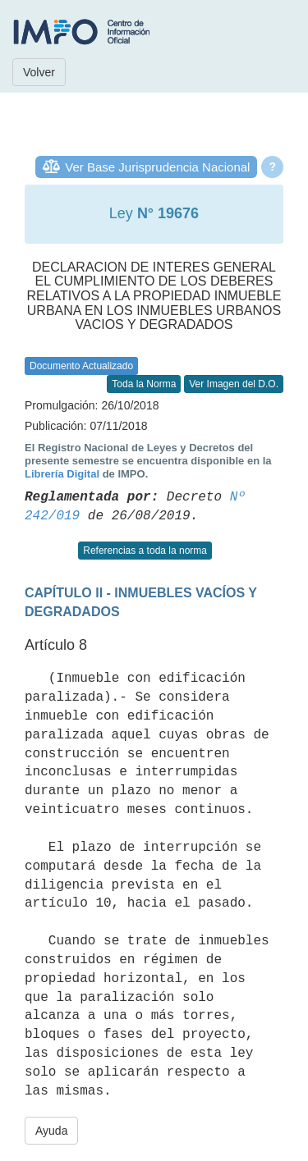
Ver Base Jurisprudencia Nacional (157, 167)
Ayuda (51, 1130)
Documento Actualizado (81, 366)
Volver (39, 72)
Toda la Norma (144, 384)
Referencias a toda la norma (145, 550)
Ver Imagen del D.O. (233, 384)
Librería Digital (62, 474)
